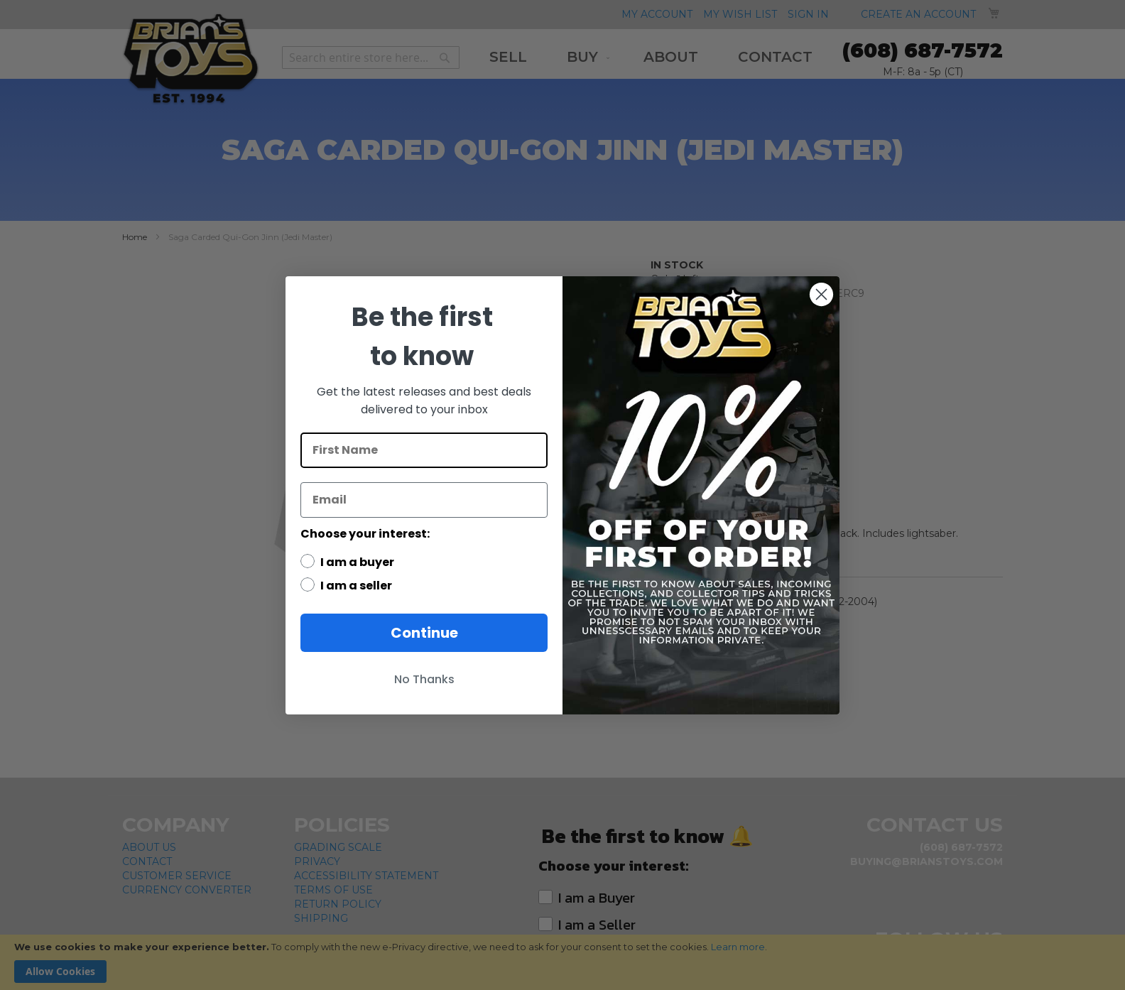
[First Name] (424, 450)
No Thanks (424, 679)
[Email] (424, 500)
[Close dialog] (821, 294)
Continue (424, 633)
